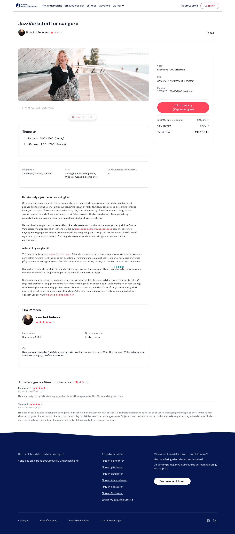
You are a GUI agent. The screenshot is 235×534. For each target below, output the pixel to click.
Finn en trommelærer (114, 480)
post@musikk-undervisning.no (61, 460)
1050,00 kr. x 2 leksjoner (170, 119)
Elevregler (23, 520)
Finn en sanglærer (112, 473)
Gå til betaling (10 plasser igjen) (183, 107)
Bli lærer (91, 5)
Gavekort (104, 5)
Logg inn (209, 5)
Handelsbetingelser (79, 520)
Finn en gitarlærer (112, 467)
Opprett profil (189, 5)
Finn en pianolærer (113, 460)
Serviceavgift (164, 125)
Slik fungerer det (74, 5)
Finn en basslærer (112, 486)
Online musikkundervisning (117, 500)
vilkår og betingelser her (60, 294)
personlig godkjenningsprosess (93, 228)
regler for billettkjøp (59, 254)
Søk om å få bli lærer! (172, 481)
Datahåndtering (48, 520)
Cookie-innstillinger (111, 520)
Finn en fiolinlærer (112, 493)
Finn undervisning (52, 5)
